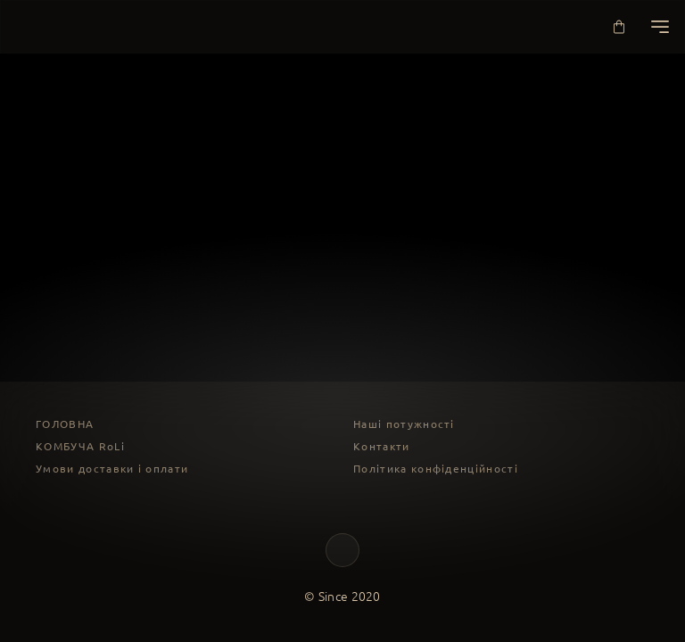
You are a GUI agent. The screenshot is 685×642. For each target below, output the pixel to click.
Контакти (381, 446)
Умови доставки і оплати (112, 468)
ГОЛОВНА (65, 424)
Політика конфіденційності (435, 468)
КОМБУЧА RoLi (80, 446)
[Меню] (660, 27)
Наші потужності (404, 424)
